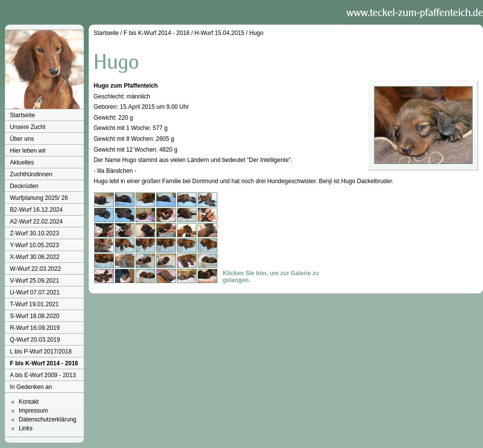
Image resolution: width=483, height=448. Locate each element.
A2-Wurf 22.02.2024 (36, 221)
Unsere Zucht (27, 127)
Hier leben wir (28, 150)
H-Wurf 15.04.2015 (219, 33)
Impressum (33, 410)
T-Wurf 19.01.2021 (34, 304)
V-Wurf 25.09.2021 (34, 280)
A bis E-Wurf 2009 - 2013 (43, 375)
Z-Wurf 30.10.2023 (34, 233)
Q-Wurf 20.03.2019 (35, 339)
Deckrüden (24, 186)
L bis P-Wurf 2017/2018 (40, 351)
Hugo (256, 33)
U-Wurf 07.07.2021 (35, 292)
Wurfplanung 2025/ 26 (39, 197)
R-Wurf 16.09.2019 (35, 327)
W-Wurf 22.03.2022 (35, 268)
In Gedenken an (31, 387)
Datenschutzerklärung (47, 419)
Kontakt (29, 401)
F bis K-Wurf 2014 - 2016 (44, 363)
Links (26, 428)
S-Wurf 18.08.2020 (35, 316)
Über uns (22, 138)
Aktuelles (22, 162)
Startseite (22, 115)
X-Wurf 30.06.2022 (35, 257)
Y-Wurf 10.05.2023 (34, 245)
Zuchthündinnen (31, 174)
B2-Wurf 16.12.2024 (36, 209)
